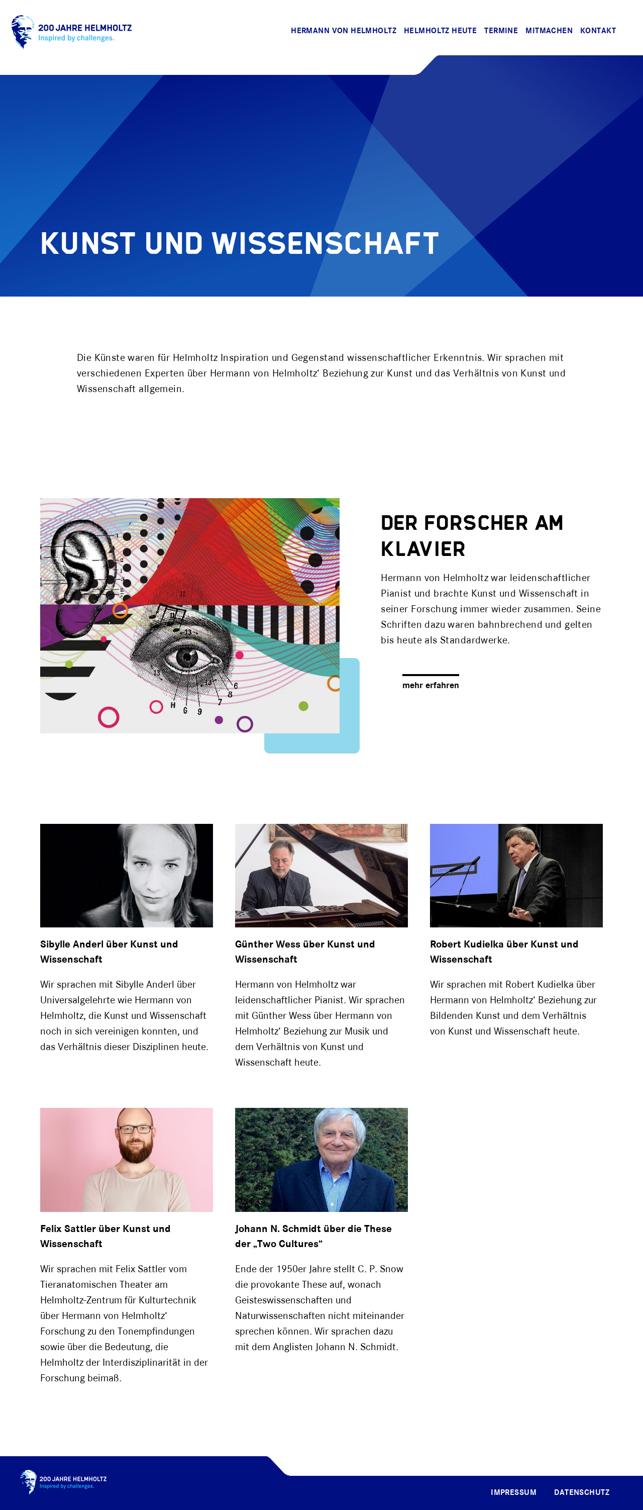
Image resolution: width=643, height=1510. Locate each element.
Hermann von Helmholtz (343, 31)
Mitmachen (549, 31)
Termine (501, 31)
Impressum (514, 1493)
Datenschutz (581, 1493)
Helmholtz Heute (440, 31)
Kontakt (598, 31)
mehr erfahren (430, 686)
